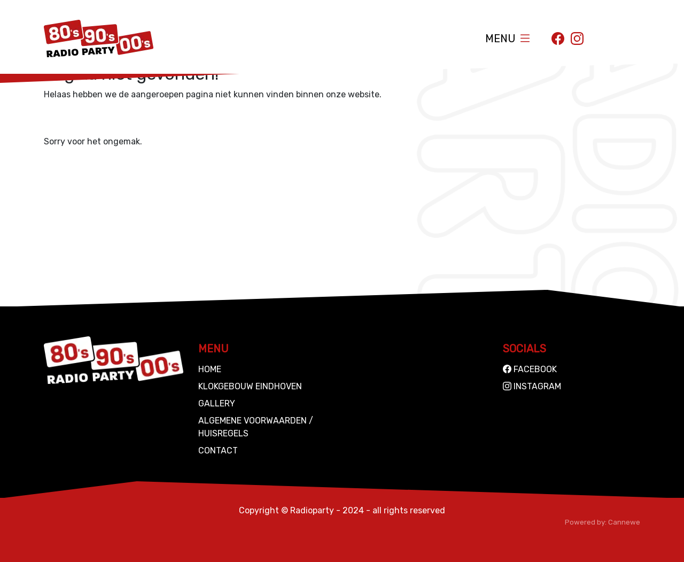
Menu (500, 38)
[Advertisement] (342, 231)
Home (209, 369)
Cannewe (624, 522)
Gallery (216, 403)
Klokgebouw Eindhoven (250, 386)
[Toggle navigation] (525, 38)
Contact (218, 450)
